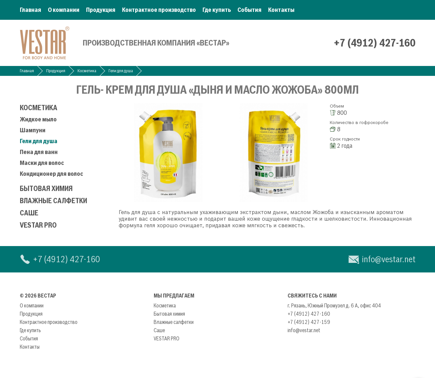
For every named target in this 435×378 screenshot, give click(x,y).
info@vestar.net (389, 259)
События (249, 10)
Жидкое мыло (38, 119)
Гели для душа (121, 71)
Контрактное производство (159, 10)
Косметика (87, 71)
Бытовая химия (46, 188)
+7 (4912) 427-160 (375, 42)
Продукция (100, 10)
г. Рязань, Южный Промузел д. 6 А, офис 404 (334, 305)
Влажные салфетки (53, 200)
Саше (29, 212)
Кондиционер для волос (51, 173)
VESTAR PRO (38, 225)
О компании (63, 10)
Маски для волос (42, 163)
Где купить (216, 10)
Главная (30, 10)
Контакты (281, 10)
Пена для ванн (39, 152)
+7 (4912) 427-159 (309, 322)
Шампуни (33, 130)
